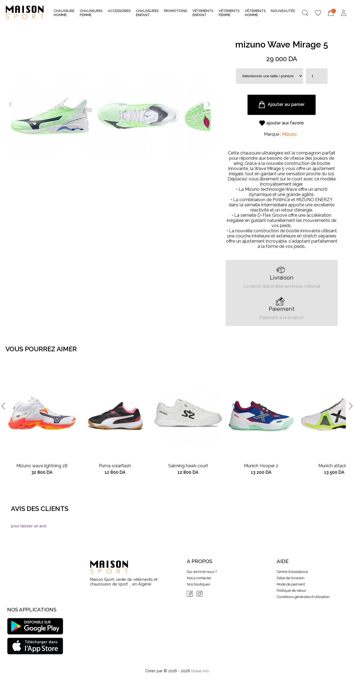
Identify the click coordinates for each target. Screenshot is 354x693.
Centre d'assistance (292, 572)
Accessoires (119, 12)
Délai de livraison (290, 578)
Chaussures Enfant (147, 13)
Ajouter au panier (281, 104)
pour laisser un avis (29, 526)
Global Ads (200, 671)
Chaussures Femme (91, 13)
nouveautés (283, 11)
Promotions (175, 11)
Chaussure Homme (64, 13)
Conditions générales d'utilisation (303, 597)
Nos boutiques (198, 584)
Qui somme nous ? (202, 572)
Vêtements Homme (255, 13)
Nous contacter (199, 578)
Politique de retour (291, 590)
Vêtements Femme (229, 13)
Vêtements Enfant (203, 13)
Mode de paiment (291, 584)
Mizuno (289, 134)
